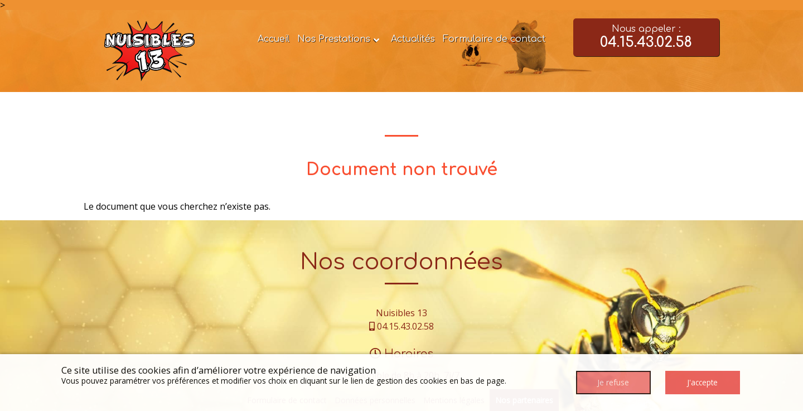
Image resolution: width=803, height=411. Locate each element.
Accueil (273, 39)
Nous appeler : (646, 37)
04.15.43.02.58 (405, 326)
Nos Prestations (333, 39)
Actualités (413, 39)
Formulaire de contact (494, 39)
